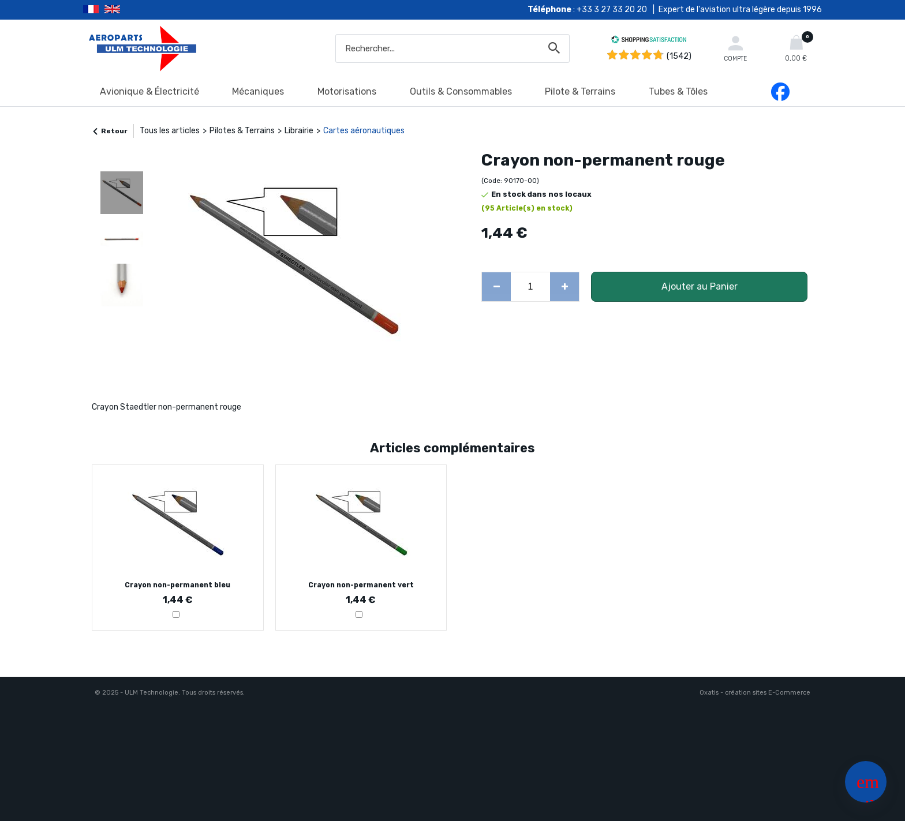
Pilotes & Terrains (242, 131)
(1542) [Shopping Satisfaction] (679, 56)
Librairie (299, 131)
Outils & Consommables (461, 91)
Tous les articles (170, 131)
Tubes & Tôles (678, 91)
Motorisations (346, 91)
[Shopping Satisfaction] (648, 41)
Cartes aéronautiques (364, 131)
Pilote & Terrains (580, 91)
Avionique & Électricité (149, 91)
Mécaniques (258, 91)
